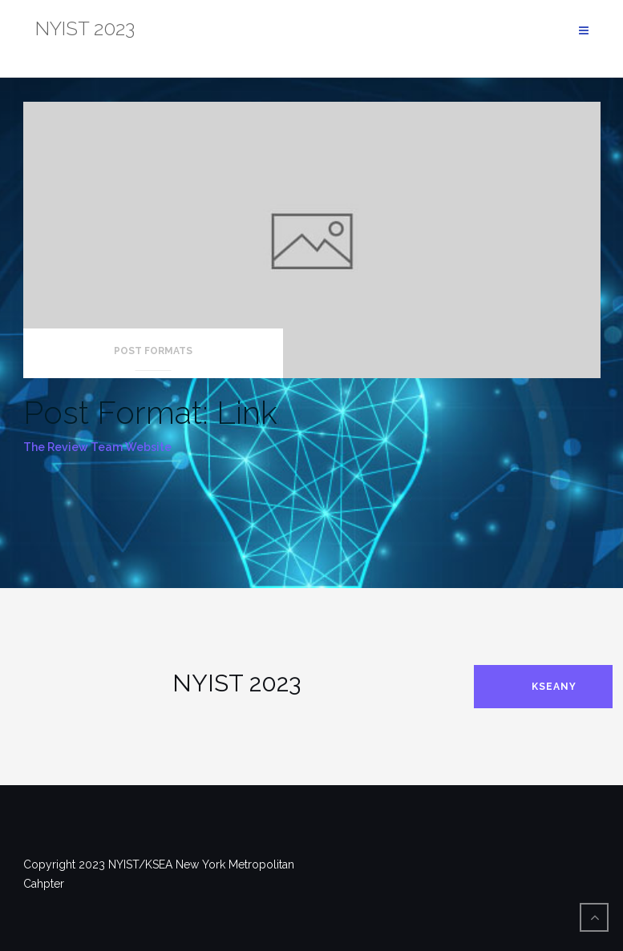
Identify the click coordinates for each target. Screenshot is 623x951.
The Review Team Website (97, 447)
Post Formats (153, 351)
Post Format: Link (150, 412)
